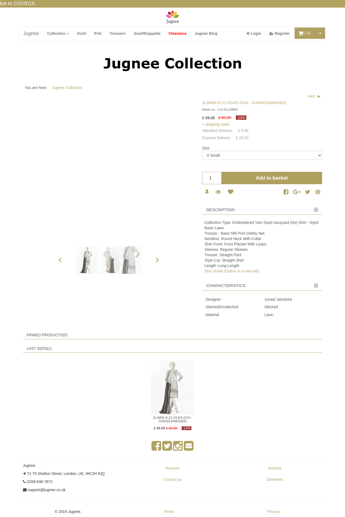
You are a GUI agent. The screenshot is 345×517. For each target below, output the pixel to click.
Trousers (118, 33)
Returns (274, 468)
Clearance (177, 33)
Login (256, 33)
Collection (58, 33)
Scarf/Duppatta (147, 33)
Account (173, 468)
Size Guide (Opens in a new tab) (232, 271)
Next (311, 96)
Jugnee (31, 33)
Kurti (81, 33)
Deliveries (275, 479)
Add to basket (272, 178)
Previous (60, 260)
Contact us (173, 479)
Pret (97, 33)
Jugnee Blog (206, 33)
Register (281, 33)
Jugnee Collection (67, 87)
